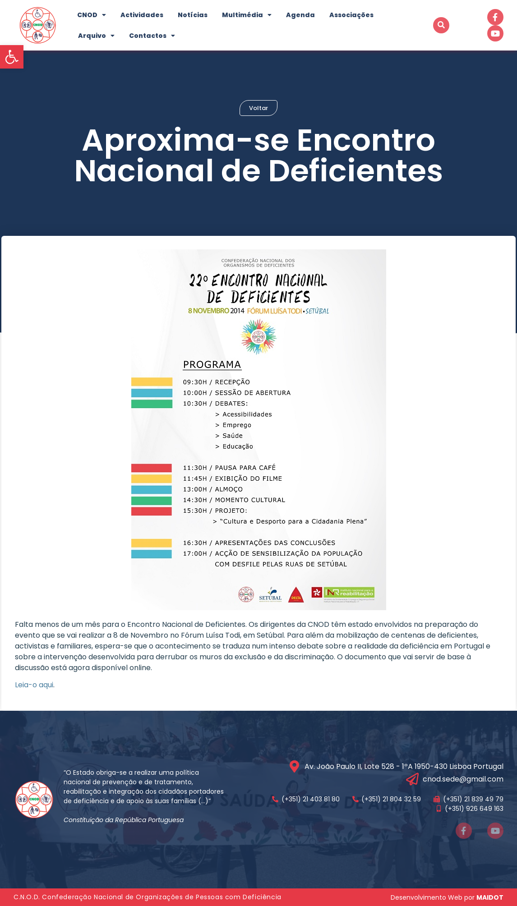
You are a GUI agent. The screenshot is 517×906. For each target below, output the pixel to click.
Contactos (152, 35)
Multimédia (247, 15)
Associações (351, 14)
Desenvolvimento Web (426, 897)
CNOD (91, 15)
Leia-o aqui (34, 685)
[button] (11, 57)
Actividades (141, 14)
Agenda (300, 14)
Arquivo (96, 35)
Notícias (193, 14)
